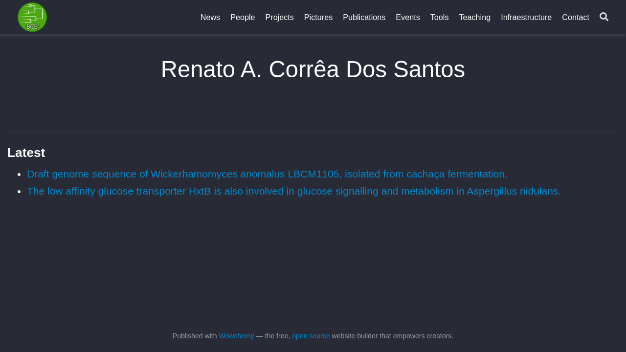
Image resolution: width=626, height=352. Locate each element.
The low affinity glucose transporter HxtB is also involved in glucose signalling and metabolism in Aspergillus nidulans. (294, 191)
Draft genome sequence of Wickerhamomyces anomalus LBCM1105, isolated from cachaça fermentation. (267, 173)
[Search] (604, 17)
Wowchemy (236, 336)
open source (311, 336)
